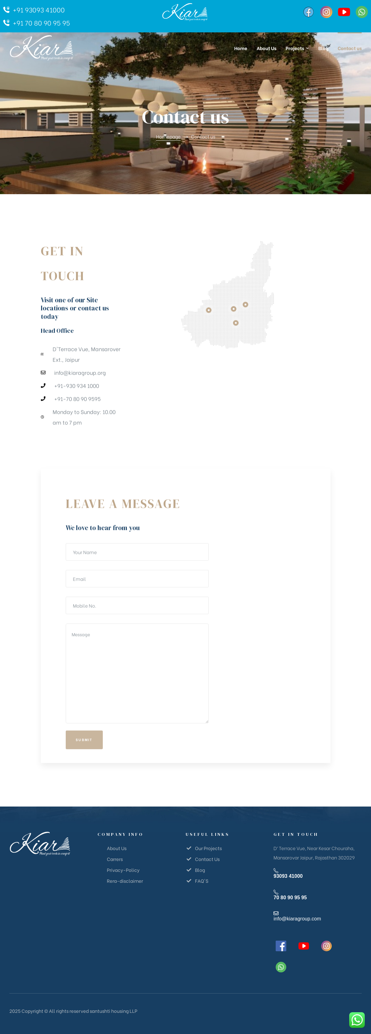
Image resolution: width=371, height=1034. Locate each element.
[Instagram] (326, 12)
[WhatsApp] (362, 12)
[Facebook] (308, 12)
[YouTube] (344, 12)
